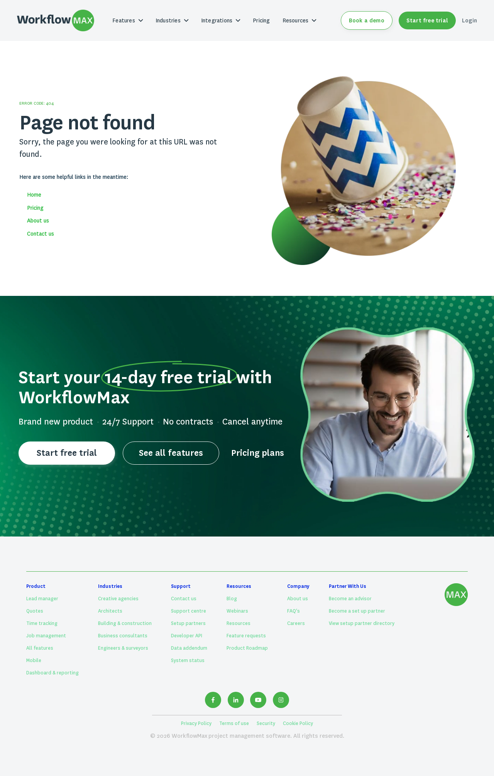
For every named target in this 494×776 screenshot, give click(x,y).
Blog (232, 599)
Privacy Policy (196, 723)
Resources (238, 623)
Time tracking (42, 623)
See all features (171, 452)
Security (266, 723)
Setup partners (188, 623)
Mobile (33, 660)
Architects (110, 611)
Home (34, 194)
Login (469, 20)
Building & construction (125, 623)
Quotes (34, 611)
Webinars (237, 611)
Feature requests (246, 636)
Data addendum (189, 648)
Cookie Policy (298, 723)
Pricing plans (257, 452)
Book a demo (366, 20)
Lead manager (42, 599)
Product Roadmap (247, 648)
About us (38, 220)
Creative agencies (118, 599)
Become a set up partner (357, 611)
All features (39, 648)
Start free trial (427, 20)
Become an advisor (350, 599)
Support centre (188, 611)
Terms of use (234, 723)
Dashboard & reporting (52, 673)
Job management (46, 636)
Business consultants (122, 636)
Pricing (261, 20)
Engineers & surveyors (123, 648)
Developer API (186, 636)
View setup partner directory (361, 623)
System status (188, 660)
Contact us (40, 233)
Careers (296, 623)
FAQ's (293, 611)
